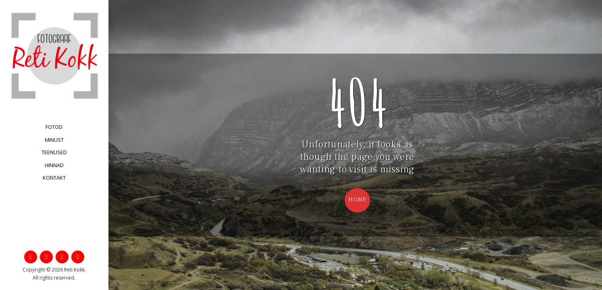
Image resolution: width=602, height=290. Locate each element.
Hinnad (54, 165)
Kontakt (54, 177)
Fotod (54, 126)
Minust (54, 139)
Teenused (54, 152)
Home (357, 199)
